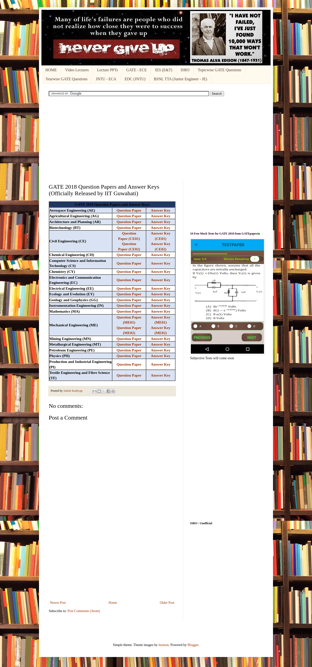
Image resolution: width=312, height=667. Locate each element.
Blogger (192, 645)
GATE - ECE (136, 70)
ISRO (185, 70)
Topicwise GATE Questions (219, 70)
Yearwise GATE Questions (67, 79)
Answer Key (161, 210)
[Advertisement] (156, 137)
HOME (51, 70)
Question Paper (129, 210)
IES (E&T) (163, 70)
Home (113, 603)
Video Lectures (77, 70)
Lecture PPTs (107, 70)
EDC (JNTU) (135, 79)
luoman (163, 645)
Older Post (167, 603)
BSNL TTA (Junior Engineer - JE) (180, 79)
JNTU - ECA (106, 79)
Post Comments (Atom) (84, 611)
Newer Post (58, 603)
